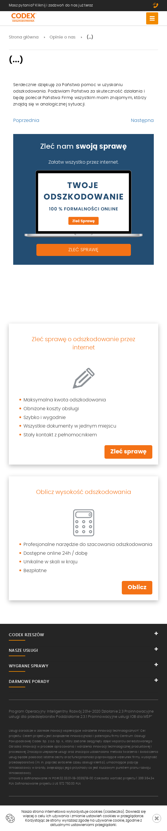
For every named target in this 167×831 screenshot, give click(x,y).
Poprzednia (26, 120)
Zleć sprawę (83, 249)
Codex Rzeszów (26, 635)
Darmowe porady (29, 682)
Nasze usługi (23, 651)
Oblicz (137, 587)
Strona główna (23, 37)
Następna (142, 120)
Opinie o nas (62, 37)
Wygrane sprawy (28, 666)
